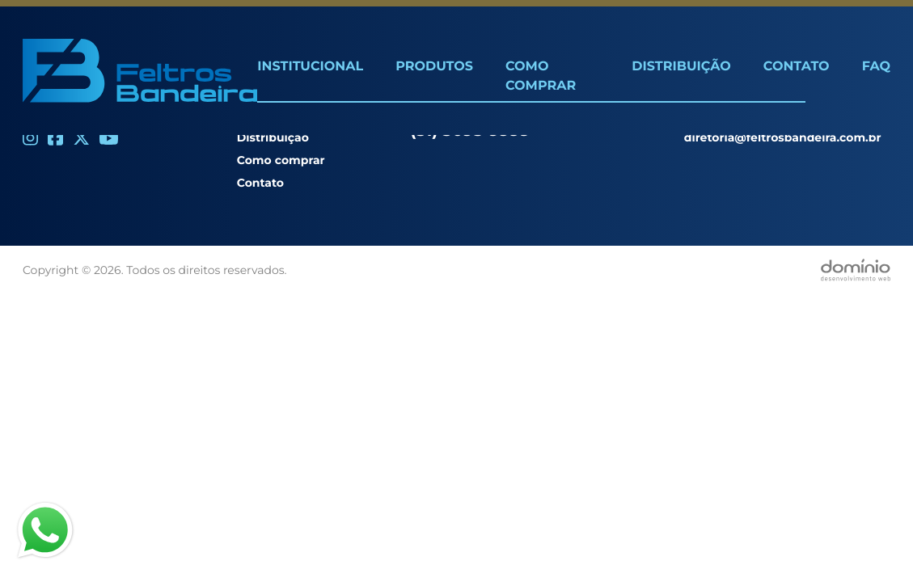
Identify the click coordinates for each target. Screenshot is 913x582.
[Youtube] (108, 138)
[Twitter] (81, 137)
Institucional (310, 66)
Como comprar (281, 160)
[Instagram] (30, 137)
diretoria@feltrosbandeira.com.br (782, 137)
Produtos (434, 66)
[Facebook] (55, 137)
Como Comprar (540, 76)
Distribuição (681, 66)
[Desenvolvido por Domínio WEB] (855, 270)
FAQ (876, 66)
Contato (796, 66)
